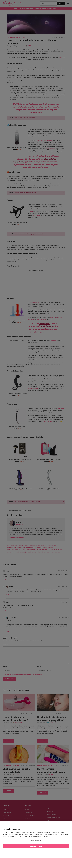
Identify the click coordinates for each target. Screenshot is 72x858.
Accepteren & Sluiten (36, 846)
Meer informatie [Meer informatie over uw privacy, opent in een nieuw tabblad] (45, 836)
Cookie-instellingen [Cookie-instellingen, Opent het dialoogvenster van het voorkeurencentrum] (36, 840)
